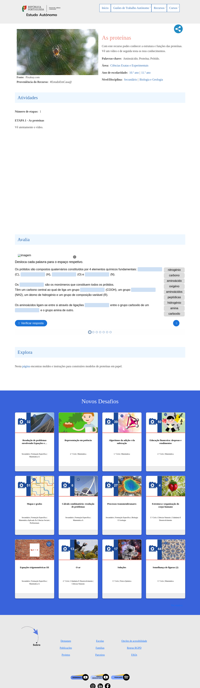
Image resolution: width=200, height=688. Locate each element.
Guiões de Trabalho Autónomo (131, 7)
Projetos (66, 654)
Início (105, 7)
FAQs (134, 654)
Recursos (159, 7)
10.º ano (134, 72)
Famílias (100, 648)
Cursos (173, 7)
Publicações (66, 648)
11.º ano (146, 72)
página (26, 366)
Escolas (100, 641)
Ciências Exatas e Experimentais (129, 65)
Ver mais (176, 605)
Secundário (130, 79)
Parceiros (100, 654)
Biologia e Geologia (151, 79)
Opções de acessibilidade (134, 641)
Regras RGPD (134, 648)
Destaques (66, 641)
